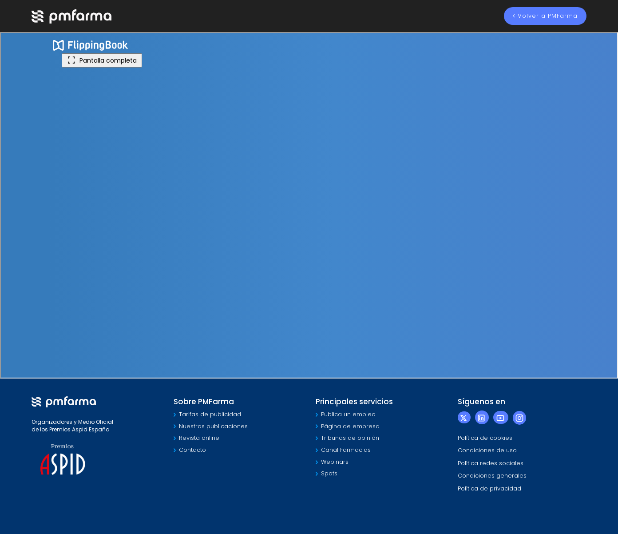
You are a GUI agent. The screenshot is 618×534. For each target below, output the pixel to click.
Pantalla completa (102, 60)
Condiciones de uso (487, 450)
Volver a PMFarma (545, 16)
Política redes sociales (490, 463)
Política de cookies (485, 438)
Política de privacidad (489, 488)
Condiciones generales (492, 475)
